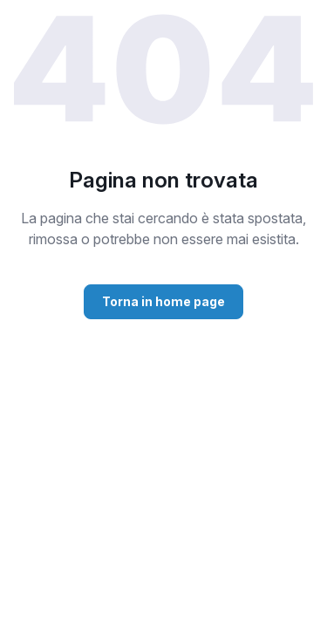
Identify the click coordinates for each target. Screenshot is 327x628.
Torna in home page (163, 301)
